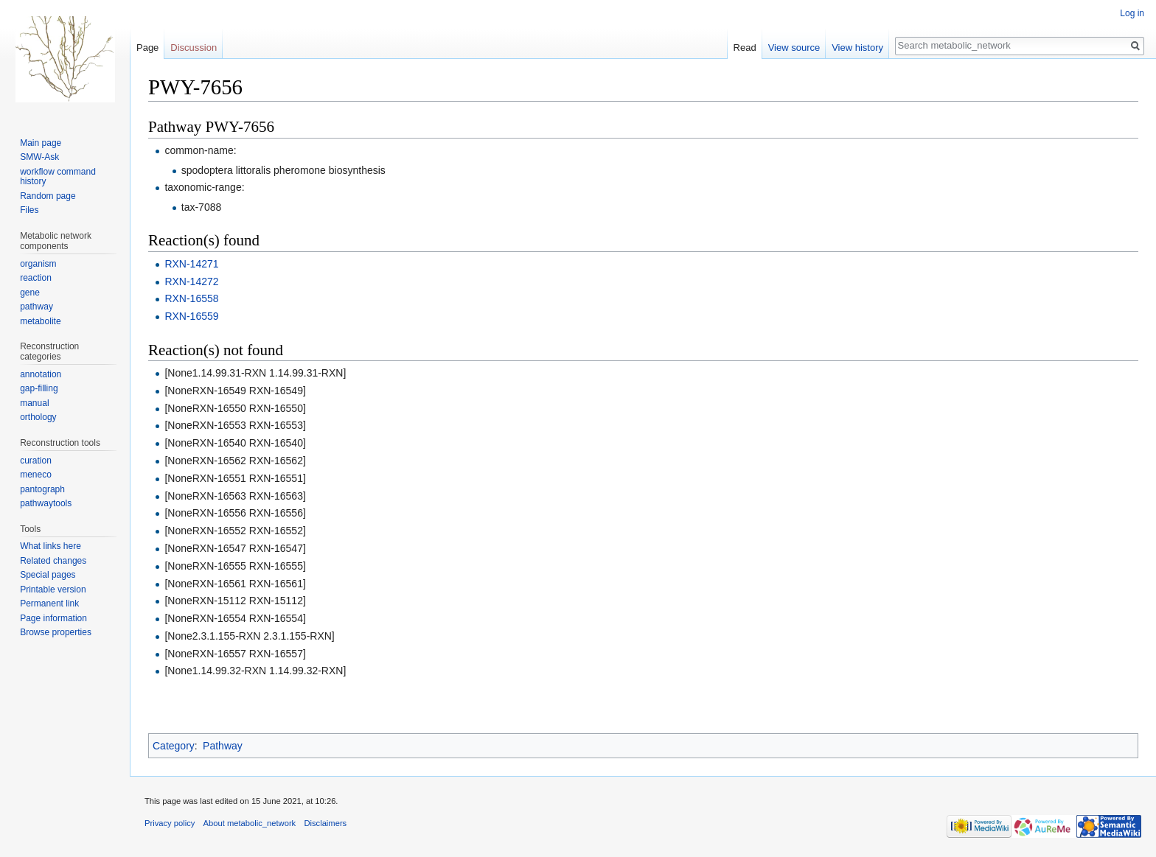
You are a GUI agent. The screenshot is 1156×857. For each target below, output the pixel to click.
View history (857, 47)
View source (794, 47)
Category (174, 746)
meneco (36, 474)
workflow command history (58, 177)
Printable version (53, 589)
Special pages (47, 575)
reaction (36, 278)
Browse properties (55, 632)
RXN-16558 (191, 298)
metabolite (40, 321)
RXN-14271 (191, 264)
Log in (1132, 13)
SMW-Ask (39, 157)
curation (36, 460)
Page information (53, 618)
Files (29, 210)
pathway (36, 306)
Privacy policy (169, 823)
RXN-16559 (191, 316)
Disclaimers (325, 823)
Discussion (193, 47)
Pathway (223, 746)
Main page (40, 143)
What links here (50, 546)
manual (34, 403)
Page (147, 47)
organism (38, 264)
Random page (47, 196)
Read (745, 47)
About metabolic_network (249, 823)
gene (30, 292)
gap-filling (39, 388)
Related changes (53, 561)
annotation (40, 374)
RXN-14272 (191, 281)
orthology (38, 417)
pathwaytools (46, 503)
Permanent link (49, 603)
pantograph (42, 489)
